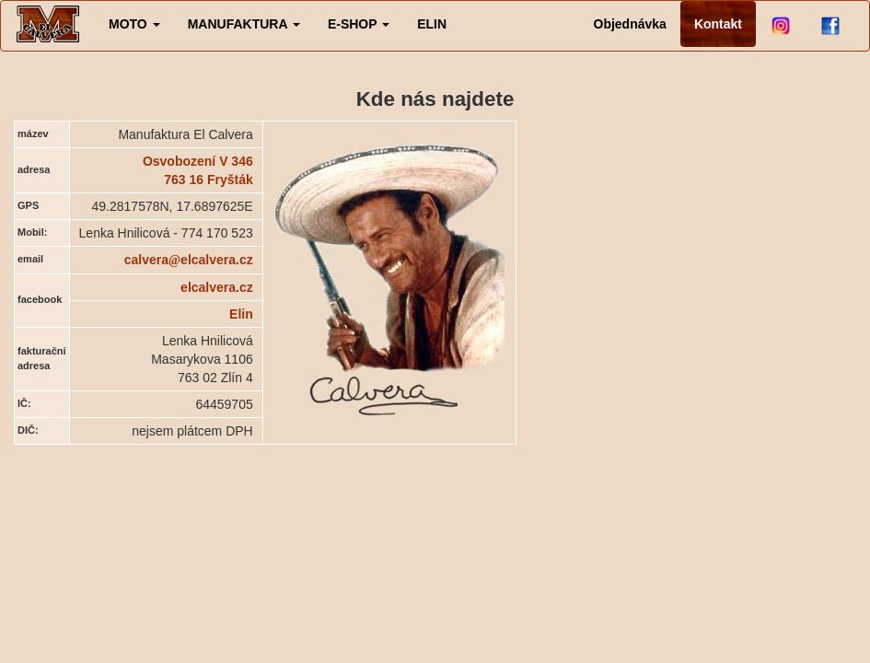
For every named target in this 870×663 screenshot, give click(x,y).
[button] (134, 24)
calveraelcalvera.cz (188, 259)
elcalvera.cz (216, 287)
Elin (241, 314)
